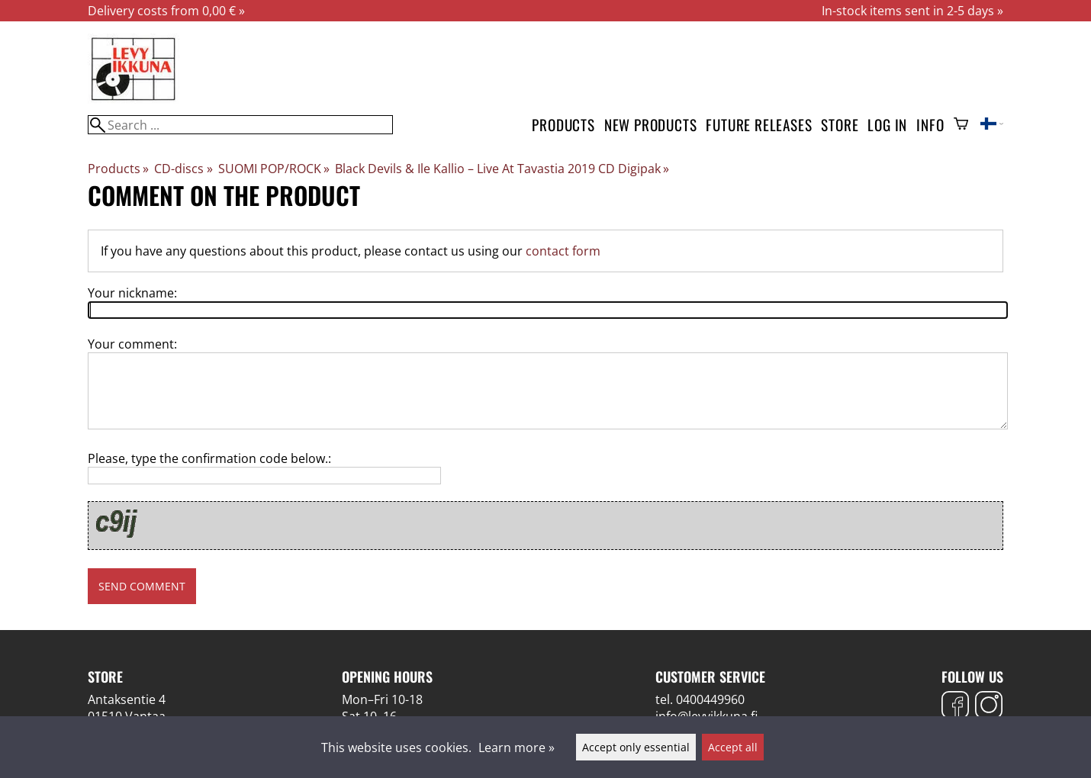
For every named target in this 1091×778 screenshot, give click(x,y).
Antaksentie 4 (127, 699)
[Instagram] (988, 706)
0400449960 (710, 699)
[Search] (240, 124)
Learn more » (516, 747)
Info (930, 125)
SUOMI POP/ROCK (274, 168)
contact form (563, 251)
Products (563, 125)
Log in (887, 125)
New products (650, 125)
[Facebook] (955, 706)
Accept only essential (636, 747)
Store (839, 125)
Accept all (733, 747)
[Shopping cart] (961, 125)
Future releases (759, 125)
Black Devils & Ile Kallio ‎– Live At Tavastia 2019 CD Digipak (502, 168)
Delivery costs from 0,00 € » (166, 10)
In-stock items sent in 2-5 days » (912, 10)
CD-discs (183, 168)
